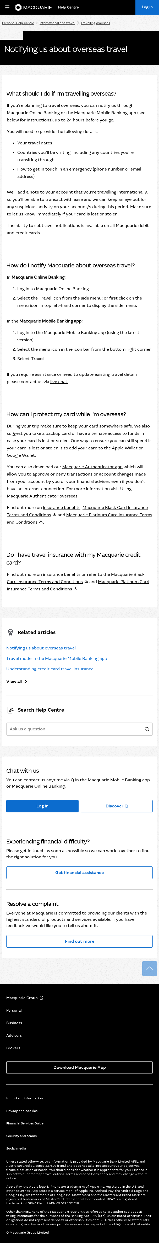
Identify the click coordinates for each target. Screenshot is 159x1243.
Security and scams (21, 1136)
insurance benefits (61, 507)
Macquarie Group (22, 997)
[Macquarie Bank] (33, 7)
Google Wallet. (21, 455)
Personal (14, 1010)
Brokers (13, 1048)
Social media (16, 1148)
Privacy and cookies (21, 1111)
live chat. (59, 381)
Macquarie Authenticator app (92, 467)
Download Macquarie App (79, 1067)
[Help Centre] (69, 7)
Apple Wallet (125, 448)
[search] (147, 729)
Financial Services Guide (24, 1123)
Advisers (14, 1035)
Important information (24, 1098)
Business (14, 1023)
